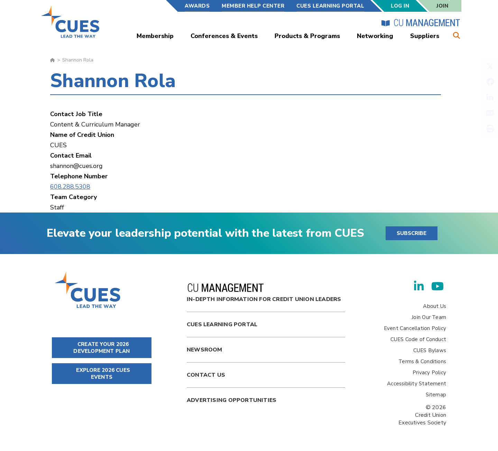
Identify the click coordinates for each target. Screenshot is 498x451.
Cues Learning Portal (222, 324)
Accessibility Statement (416, 383)
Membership (155, 36)
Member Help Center (253, 5)
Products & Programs (307, 36)
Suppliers (424, 36)
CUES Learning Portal (330, 5)
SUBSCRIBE (411, 233)
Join (442, 5)
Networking (375, 36)
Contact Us (206, 375)
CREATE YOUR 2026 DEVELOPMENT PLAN (101, 348)
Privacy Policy (429, 372)
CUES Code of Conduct (418, 339)
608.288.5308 (70, 186)
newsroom (204, 350)
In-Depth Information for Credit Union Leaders (264, 293)
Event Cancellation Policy (415, 328)
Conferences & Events (224, 36)
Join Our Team (429, 317)
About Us (434, 306)
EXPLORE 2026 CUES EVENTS (101, 373)
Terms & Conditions (422, 361)
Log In (400, 5)
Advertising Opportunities (231, 400)
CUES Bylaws (429, 350)
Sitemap (436, 394)
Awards (197, 5)
